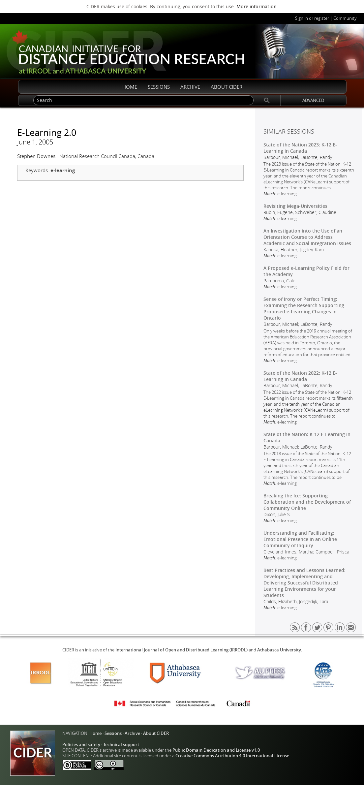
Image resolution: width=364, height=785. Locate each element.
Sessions (113, 733)
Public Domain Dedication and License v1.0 (216, 750)
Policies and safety (81, 744)
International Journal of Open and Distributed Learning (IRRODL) (181, 650)
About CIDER (156, 733)
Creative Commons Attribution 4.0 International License (232, 756)
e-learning (62, 170)
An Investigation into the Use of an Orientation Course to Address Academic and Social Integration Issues (307, 237)
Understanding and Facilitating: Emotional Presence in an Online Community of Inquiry (300, 539)
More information (256, 6)
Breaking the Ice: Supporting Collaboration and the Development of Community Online (307, 501)
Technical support (121, 744)
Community (345, 18)
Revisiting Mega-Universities (295, 206)
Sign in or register (312, 18)
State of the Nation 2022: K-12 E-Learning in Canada (300, 376)
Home (95, 733)
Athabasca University (279, 650)
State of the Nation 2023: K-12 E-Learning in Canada (300, 147)
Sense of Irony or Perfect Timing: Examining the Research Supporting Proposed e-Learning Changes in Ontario (303, 308)
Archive (132, 733)
